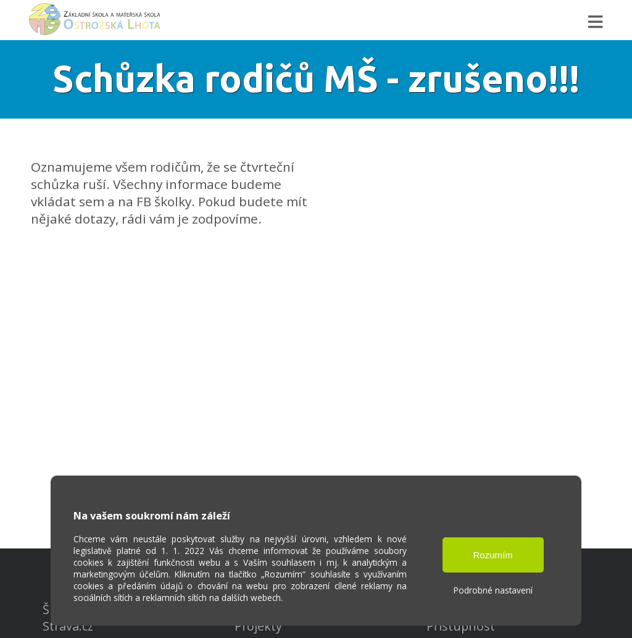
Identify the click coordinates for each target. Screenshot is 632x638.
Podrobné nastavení (493, 590)
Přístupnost (460, 626)
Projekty (258, 626)
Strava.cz (68, 626)
